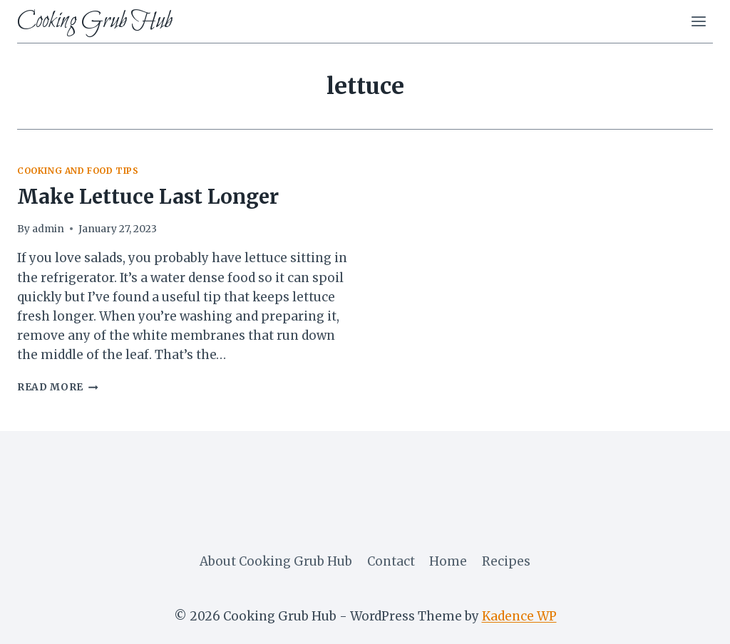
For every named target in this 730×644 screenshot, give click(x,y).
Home (448, 561)
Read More (57, 387)
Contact (391, 561)
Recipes (506, 561)
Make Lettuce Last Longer (148, 196)
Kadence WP (519, 616)
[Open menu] (698, 21)
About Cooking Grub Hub (276, 561)
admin (48, 229)
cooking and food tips (78, 170)
